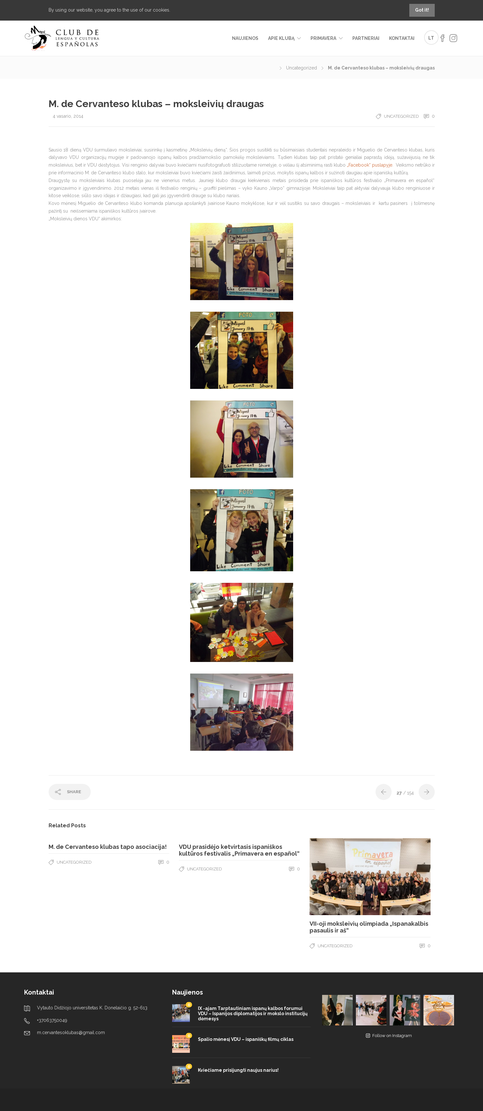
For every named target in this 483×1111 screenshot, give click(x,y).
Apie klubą (281, 38)
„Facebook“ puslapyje (369, 165)
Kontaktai (401, 38)
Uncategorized (301, 67)
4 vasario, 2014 (68, 116)
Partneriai (365, 38)
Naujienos (245, 38)
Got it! (422, 10)
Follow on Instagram (389, 1035)
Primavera (323, 38)
